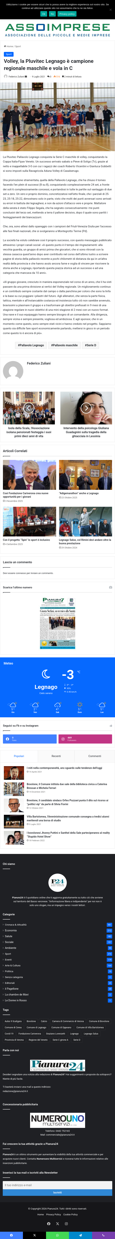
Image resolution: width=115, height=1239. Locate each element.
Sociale (9, 942)
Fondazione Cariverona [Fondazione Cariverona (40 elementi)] (30, 1033)
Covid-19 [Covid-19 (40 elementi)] (9, 1033)
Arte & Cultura (12, 965)
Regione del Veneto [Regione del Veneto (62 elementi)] (38, 1040)
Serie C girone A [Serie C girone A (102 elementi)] (60, 1040)
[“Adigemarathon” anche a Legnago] (85, 475)
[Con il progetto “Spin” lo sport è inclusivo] (29, 521)
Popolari (19, 756)
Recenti (56, 756)
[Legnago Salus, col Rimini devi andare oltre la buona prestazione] (85, 521)
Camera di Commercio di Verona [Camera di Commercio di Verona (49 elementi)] (68, 1021)
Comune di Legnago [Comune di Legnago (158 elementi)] (36, 1027)
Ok (43, 14)
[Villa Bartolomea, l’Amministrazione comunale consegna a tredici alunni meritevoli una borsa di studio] (14, 821)
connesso (21, 573)
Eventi (8, 959)
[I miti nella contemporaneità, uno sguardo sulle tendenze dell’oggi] (14, 773)
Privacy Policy (53, 1214)
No (52, 14)
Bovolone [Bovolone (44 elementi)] (31, 1021)
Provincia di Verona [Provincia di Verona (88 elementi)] (14, 1040)
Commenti (94, 756)
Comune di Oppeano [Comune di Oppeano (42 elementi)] (61, 1027)
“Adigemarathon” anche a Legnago (79, 493)
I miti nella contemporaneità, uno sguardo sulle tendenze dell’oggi (64, 767)
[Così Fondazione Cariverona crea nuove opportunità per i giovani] (29, 475)
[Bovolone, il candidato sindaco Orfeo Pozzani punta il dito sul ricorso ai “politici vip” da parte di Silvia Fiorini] (14, 805)
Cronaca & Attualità (15, 924)
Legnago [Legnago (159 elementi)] (74, 1033)
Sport (18, 46)
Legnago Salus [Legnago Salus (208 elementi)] (91, 1033)
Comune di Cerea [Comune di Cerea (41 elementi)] (13, 1027)
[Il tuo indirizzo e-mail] (57, 1185)
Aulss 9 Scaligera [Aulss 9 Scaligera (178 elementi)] (13, 1021)
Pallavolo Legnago (32, 345)
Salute (8, 936)
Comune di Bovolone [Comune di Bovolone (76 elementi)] (99, 1021)
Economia (11, 930)
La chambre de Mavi (17, 994)
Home (8, 46)
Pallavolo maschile (65, 345)
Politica (9, 971)
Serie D (91, 345)
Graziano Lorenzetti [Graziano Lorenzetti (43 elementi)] (55, 1033)
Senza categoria (14, 977)
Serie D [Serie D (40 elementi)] (76, 1040)
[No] (110, 9)
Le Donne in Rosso (16, 1000)
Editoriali (10, 982)
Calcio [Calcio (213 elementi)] (44, 1021)
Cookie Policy (70, 1214)
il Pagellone (12, 988)
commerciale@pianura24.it (60, 1134)
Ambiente (10, 947)
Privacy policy (67, 14)
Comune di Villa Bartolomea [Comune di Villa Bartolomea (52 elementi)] (90, 1027)
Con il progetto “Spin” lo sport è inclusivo (26, 539)
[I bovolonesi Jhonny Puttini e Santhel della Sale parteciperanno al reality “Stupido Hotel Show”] (14, 838)
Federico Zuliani (16, 76)
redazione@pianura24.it (15, 1091)
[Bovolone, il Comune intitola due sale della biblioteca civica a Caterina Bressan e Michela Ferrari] (14, 789)
